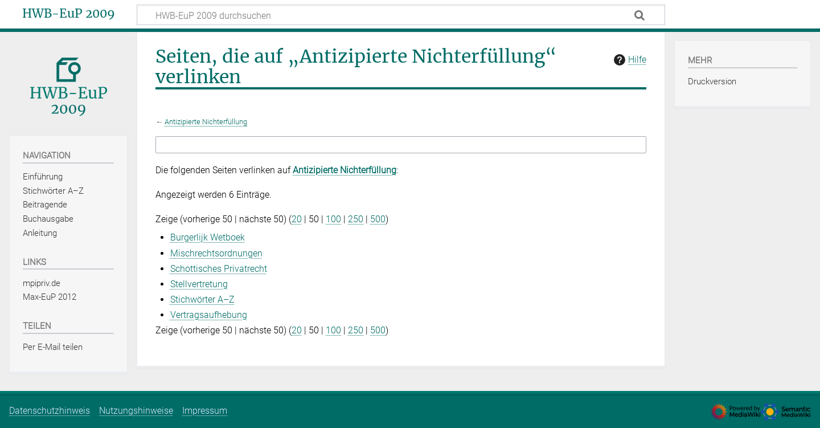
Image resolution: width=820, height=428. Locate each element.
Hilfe (628, 60)
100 (333, 219)
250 (355, 219)
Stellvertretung (199, 284)
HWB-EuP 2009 (68, 13)
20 (297, 219)
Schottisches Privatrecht (218, 268)
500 (378, 219)
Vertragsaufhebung (208, 314)
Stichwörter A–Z (202, 299)
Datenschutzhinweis (49, 410)
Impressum (204, 410)
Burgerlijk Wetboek (207, 237)
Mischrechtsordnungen (216, 253)
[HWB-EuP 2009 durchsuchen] (401, 15)
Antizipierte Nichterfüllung (206, 121)
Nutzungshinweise (136, 410)
